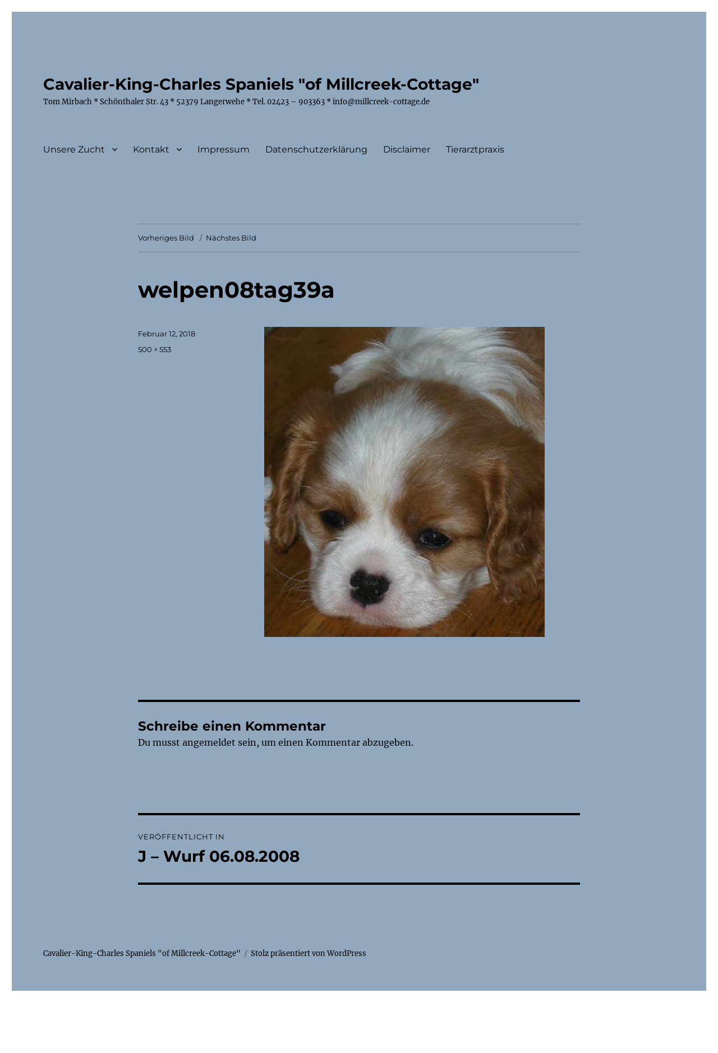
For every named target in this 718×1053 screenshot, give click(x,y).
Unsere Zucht (74, 149)
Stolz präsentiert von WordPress (308, 953)
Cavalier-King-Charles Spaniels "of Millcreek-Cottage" (261, 84)
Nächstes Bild (231, 237)
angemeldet (209, 742)
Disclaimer (406, 149)
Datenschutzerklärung (316, 149)
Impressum (223, 149)
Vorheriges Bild (166, 237)
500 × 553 (154, 349)
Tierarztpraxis (475, 149)
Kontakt (151, 149)
